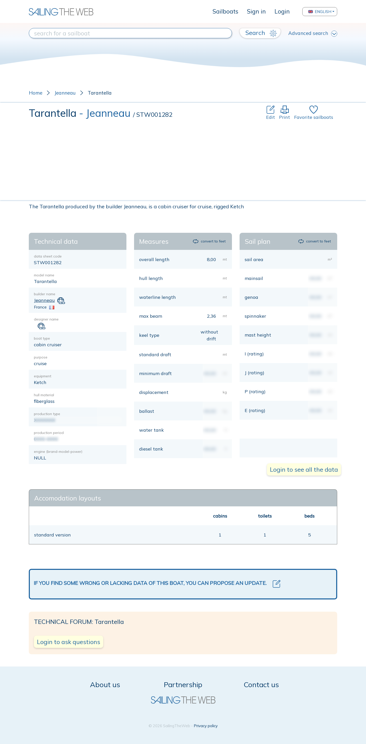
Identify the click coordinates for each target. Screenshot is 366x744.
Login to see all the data (304, 469)
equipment (42, 376)
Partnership (183, 684)
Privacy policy (206, 725)
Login (282, 11)
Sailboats (225, 11)
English (319, 11)
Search (261, 33)
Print (284, 113)
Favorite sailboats (313, 113)
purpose (40, 357)
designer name (46, 319)
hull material (44, 395)
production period (49, 432)
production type (47, 414)
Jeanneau (65, 93)
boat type (42, 338)
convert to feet (209, 241)
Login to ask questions (68, 642)
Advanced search (312, 33)
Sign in (256, 11)
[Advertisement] (183, 159)
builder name (44, 294)
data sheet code (48, 256)
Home (35, 93)
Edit (270, 113)
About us (105, 684)
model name (44, 275)
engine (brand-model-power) (58, 451)
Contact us (261, 684)
